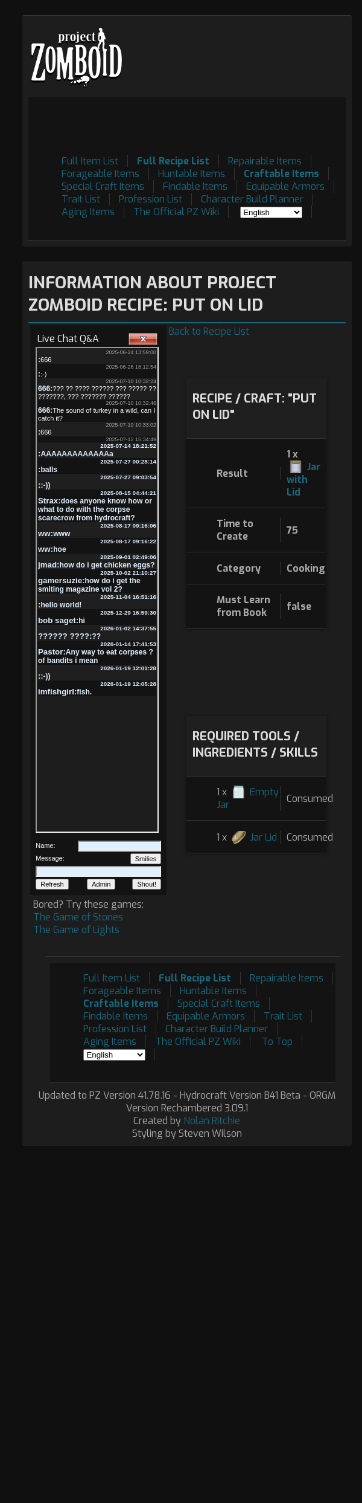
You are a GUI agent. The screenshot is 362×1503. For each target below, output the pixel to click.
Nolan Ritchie (211, 1120)
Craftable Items (281, 173)
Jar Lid (263, 837)
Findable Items (195, 186)
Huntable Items (191, 173)
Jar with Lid (303, 480)
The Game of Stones (78, 917)
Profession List (150, 199)
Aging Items (88, 211)
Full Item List (90, 161)
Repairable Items (265, 161)
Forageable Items (100, 173)
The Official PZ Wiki (176, 211)
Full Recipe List (173, 161)
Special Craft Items (103, 186)
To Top (277, 1041)
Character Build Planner (252, 199)
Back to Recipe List (209, 331)
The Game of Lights (76, 929)
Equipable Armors (285, 186)
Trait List (81, 199)
